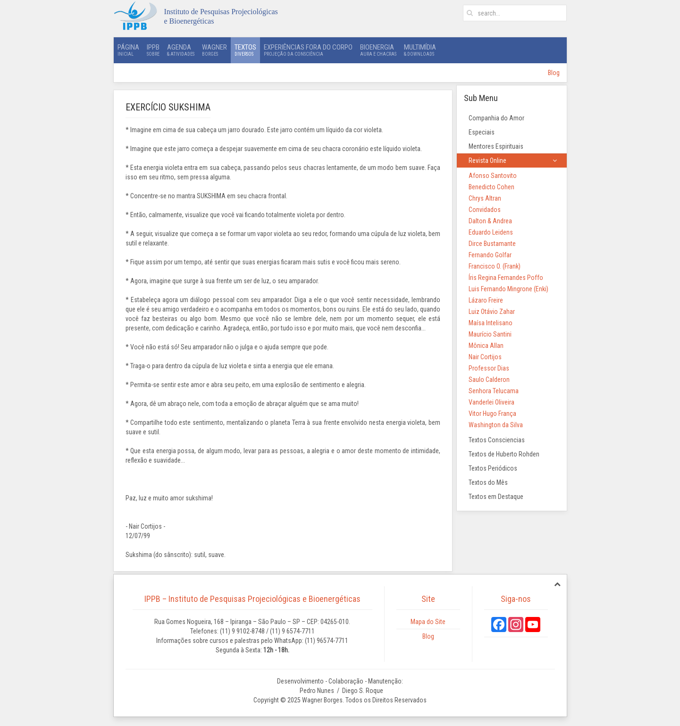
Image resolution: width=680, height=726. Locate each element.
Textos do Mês (488, 482)
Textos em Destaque (496, 496)
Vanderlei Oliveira (491, 402)
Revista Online (487, 160)
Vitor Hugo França (492, 413)
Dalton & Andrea (490, 221)
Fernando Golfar (490, 255)
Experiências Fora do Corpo (308, 50)
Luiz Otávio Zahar (492, 311)
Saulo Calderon (489, 379)
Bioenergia (378, 50)
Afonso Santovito (493, 175)
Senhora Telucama (494, 391)
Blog (554, 72)
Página (128, 50)
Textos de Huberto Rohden (504, 454)
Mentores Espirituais (496, 146)
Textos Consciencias (497, 440)
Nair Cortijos (485, 357)
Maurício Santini (490, 334)
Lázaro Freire (486, 300)
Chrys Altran (485, 198)
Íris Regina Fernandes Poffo (506, 277)
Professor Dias (489, 368)
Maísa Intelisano (490, 323)
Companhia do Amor (496, 118)
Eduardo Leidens (491, 232)
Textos (245, 50)
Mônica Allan (486, 345)
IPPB (153, 50)
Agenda (180, 50)
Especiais (482, 132)
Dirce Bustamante (492, 243)
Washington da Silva (496, 425)
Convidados (485, 209)
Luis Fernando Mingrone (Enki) (508, 289)
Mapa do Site (428, 621)
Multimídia (420, 50)
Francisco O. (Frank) (494, 266)
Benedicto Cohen (491, 187)
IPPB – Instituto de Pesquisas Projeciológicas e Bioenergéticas (252, 599)
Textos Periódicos (493, 468)
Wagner (214, 50)
